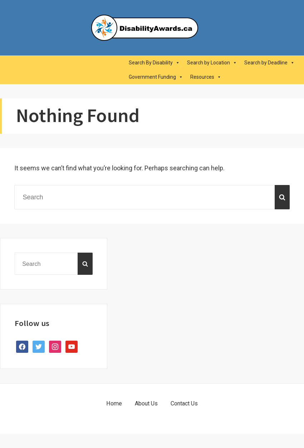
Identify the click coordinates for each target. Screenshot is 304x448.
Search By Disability (154, 62)
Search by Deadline (269, 62)
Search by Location (212, 62)
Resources (205, 77)
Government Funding (156, 77)
